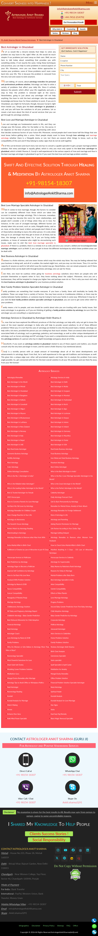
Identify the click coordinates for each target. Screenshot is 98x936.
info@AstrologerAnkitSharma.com (73, 8)
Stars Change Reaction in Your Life (19, 515)
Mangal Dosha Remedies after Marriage (21, 678)
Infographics (24, 925)
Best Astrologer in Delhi (59, 382)
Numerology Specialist (15, 656)
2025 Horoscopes (13, 497)
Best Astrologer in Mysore (16, 413)
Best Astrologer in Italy (15, 436)
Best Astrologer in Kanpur (60, 418)
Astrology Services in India (60, 377)
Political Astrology (57, 625)
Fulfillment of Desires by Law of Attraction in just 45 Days (28, 550)
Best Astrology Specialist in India (62, 580)
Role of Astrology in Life (59, 515)
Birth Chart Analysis (58, 651)
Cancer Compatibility (14, 593)
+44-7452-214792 (74, 17)
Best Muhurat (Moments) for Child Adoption (23, 620)
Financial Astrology (14, 625)
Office (75, 925)
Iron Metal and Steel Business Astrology (65, 458)
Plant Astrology (12, 463)
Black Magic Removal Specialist (62, 718)
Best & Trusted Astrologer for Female (20, 493)
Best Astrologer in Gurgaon (60, 391)
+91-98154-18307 (74, 12)
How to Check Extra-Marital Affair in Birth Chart (68, 545)
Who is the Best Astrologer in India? (63, 471)
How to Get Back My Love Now (18, 575)
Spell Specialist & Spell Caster (61, 665)
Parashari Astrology (57, 463)
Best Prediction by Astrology (17, 562)
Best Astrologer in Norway (16, 431)
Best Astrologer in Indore (59, 422)
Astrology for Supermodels (60, 562)
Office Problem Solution (59, 678)
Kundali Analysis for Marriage (17, 701)
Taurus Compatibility (14, 589)
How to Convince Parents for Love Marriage (22, 502)
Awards (83, 29)
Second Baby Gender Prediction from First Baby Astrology (71, 607)
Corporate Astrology (58, 620)
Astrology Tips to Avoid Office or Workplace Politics (25, 683)
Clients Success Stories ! (49, 833)
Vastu (53, 710)
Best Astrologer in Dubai (59, 440)
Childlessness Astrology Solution (18, 607)
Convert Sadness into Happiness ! (49, 3)
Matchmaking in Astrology (16, 533)
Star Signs (54, 705)
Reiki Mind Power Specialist (17, 718)
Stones (9, 710)
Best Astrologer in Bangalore (17, 395)
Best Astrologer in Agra (59, 409)
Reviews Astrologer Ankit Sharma (62, 647)
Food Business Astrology (59, 454)
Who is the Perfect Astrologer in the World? (66, 488)
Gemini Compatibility (58, 589)
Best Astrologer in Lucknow (60, 413)
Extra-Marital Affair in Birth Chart (19, 545)
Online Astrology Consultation (18, 471)
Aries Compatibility (57, 584)
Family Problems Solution (60, 642)
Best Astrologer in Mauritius (61, 436)
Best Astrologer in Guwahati (17, 404)
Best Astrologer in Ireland (60, 427)
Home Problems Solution (60, 638)
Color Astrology (12, 467)
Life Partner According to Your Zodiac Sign (66, 529)
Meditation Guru (13, 674)
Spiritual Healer (56, 692)
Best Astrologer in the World (17, 382)
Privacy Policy (48, 925)
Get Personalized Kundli (73, 22)
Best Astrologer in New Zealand (18, 427)
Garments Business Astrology (17, 454)
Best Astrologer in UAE (15, 445)
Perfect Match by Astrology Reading (20, 529)
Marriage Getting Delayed (60, 533)
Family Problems (13, 642)
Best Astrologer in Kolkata (16, 400)
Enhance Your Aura (14, 714)
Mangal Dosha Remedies (59, 674)
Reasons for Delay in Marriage (61, 571)
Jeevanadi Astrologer (58, 629)
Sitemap (60, 925)
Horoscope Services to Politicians (19, 557)
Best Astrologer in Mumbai (60, 395)
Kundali (10, 696)
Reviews (65, 33)
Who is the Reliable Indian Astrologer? (20, 484)
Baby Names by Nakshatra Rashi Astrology (66, 566)
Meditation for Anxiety (59, 669)
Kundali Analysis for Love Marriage (63, 701)
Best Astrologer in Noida (59, 386)
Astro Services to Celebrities (61, 634)
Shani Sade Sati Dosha (15, 665)
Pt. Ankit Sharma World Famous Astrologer (18, 40)
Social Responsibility (49, 839)
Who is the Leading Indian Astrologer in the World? (25, 488)
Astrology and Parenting (59, 520)
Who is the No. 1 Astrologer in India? (20, 476)
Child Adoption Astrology (60, 611)
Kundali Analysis (56, 696)
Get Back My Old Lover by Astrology (20, 506)
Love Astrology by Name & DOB (18, 638)
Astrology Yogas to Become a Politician (21, 566)
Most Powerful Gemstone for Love (19, 660)
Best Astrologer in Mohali (16, 386)
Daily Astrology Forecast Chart (61, 497)
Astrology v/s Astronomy (16, 520)
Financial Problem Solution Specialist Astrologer (68, 683)
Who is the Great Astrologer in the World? (66, 484)
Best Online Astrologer (59, 467)
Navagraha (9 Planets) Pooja (17, 598)
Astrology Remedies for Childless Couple (21, 511)
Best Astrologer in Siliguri (16, 409)
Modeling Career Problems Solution (19, 669)
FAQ (68, 925)
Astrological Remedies (15, 377)
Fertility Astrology (13, 458)
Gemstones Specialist (58, 656)
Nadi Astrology (12, 629)
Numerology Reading (14, 692)
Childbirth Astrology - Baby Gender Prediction (23, 616)
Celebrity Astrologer (58, 493)
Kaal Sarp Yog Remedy (59, 714)
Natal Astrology (56, 687)
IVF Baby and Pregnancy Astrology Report (22, 611)
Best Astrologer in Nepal (15, 440)
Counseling (71, 29)
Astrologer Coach (13, 634)
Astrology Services (49, 370)
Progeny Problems (57, 602)
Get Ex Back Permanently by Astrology (64, 502)
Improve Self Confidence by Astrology (20, 571)
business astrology (53, 274)
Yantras (55, 33)
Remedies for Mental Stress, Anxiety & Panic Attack (69, 506)
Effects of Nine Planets (59, 593)
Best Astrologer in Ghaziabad (17, 391)
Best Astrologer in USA (59, 445)
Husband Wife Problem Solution (18, 580)
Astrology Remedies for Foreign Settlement (66, 511)
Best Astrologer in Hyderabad (61, 400)
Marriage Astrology (14, 602)
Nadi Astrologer (12, 687)
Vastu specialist (56, 660)
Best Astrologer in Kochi (59, 404)
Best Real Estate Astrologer (16, 449)
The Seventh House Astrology (17, 524)
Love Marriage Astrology (59, 598)
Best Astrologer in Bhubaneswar (18, 418)
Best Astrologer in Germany (60, 431)
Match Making (12, 705)
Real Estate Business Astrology (61, 449)
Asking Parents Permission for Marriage (64, 524)
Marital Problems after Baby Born (62, 575)
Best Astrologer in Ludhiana (17, 422)
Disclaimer (36, 925)
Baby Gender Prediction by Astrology (64, 616)
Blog (75, 33)
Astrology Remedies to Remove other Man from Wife (26, 537)
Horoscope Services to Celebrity (62, 557)
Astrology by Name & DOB (17, 584)
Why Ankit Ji (57, 29)
